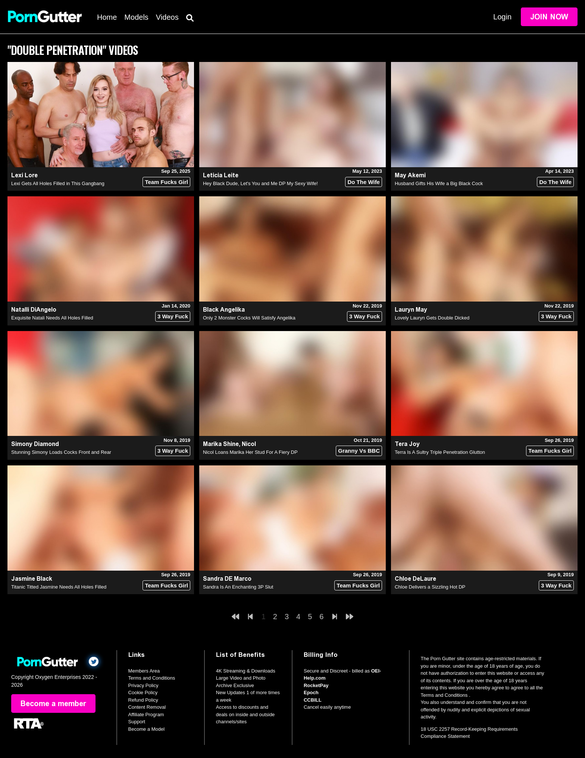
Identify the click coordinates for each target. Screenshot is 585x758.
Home (107, 17)
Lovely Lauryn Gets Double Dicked (432, 318)
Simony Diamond (35, 443)
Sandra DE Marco (227, 578)
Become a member (53, 703)
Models (136, 17)
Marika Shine (221, 443)
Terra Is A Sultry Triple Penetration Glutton (440, 452)
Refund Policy (143, 700)
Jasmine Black (31, 578)
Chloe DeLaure (415, 578)
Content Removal (147, 707)
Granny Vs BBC (359, 450)
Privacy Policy (143, 685)
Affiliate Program (146, 714)
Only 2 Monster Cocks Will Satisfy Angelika (249, 318)
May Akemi (410, 175)
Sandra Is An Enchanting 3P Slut (238, 587)
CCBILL (313, 700)
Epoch (311, 692)
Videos (167, 17)
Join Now (549, 16)
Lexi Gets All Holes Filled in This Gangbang (57, 183)
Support (137, 721)
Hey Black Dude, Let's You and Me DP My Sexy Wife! (260, 183)
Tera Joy (407, 443)
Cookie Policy (143, 692)
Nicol (249, 443)
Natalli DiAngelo (33, 309)
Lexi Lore (24, 175)
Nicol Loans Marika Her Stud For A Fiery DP (250, 452)
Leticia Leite (220, 175)
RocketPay (316, 685)
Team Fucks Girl (166, 182)
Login (502, 17)
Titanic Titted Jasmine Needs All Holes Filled (58, 587)
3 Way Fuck (172, 316)
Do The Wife (363, 182)
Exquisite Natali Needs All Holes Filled (52, 318)
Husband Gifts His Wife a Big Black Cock (439, 183)
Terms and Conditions (151, 678)
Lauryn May (411, 309)
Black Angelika (224, 309)
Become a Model (146, 729)
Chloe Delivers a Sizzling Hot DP (430, 587)
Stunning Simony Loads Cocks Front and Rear (61, 452)
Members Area (144, 671)
